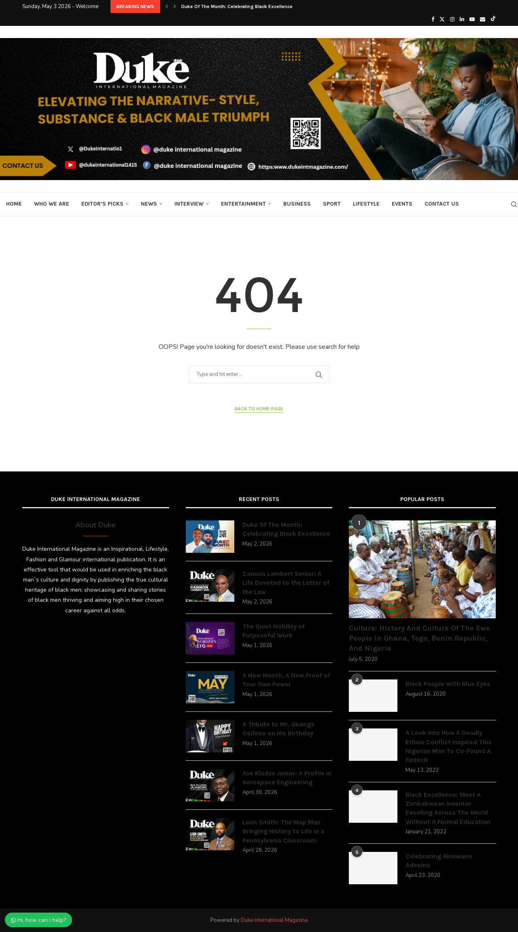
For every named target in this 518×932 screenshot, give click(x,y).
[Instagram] (452, 19)
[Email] (482, 19)
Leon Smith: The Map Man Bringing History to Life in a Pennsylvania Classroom (283, 831)
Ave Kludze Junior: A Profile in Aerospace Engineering (286, 777)
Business (297, 203)
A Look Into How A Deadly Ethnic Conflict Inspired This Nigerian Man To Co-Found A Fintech (448, 746)
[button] (166, 6)
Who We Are (51, 203)
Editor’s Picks (102, 203)
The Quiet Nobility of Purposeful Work (273, 630)
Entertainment (243, 203)
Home (14, 203)
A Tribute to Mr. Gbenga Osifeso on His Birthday (278, 728)
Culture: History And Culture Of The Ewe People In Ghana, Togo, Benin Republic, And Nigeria (419, 638)
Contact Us (442, 203)
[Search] (514, 204)
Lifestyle (366, 203)
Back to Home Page (259, 409)
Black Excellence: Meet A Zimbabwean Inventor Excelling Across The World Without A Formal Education (447, 808)
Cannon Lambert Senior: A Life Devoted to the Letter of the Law (285, 583)
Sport (332, 203)
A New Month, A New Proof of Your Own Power (286, 679)
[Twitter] (442, 19)
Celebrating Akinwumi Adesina (438, 860)
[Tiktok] (493, 19)
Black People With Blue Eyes (447, 684)
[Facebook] (432, 19)
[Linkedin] (462, 19)
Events (402, 203)
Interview (189, 203)
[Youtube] (472, 19)
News (149, 203)
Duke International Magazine (274, 920)
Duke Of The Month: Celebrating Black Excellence (237, 6)
